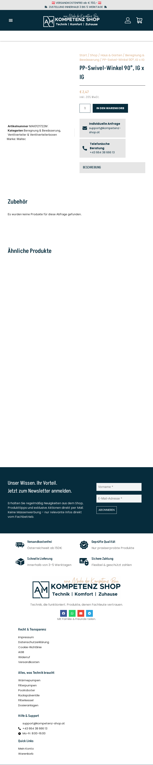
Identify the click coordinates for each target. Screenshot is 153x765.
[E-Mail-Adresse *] (119, 499)
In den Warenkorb (110, 108)
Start (83, 55)
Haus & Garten (111, 55)
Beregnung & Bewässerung (42, 130)
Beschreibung (92, 167)
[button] (11, 20)
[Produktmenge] (85, 108)
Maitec (21, 139)
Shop (94, 55)
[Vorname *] (119, 487)
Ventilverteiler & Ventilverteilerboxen (32, 134)
